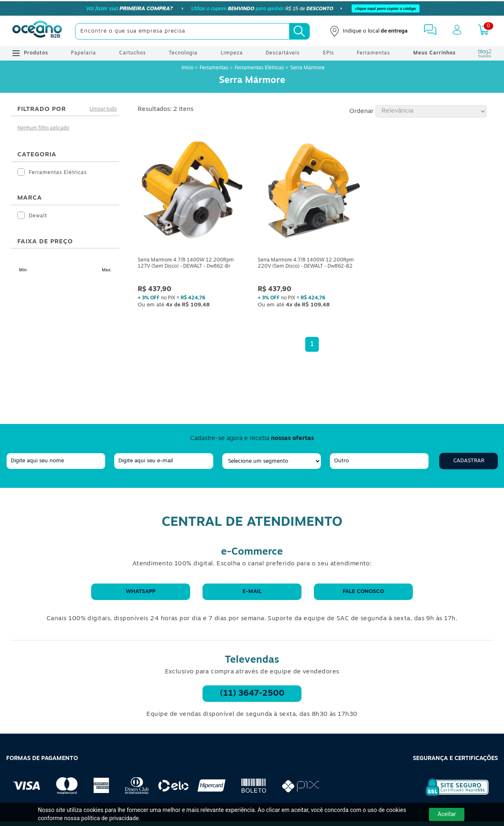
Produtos (30, 53)
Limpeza (232, 53)
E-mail (252, 591)
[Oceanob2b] (37, 31)
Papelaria (83, 53)
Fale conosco (363, 591)
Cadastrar (468, 461)
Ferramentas (373, 53)
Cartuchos (132, 53)
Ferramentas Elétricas (259, 68)
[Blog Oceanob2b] (485, 53)
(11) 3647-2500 (252, 694)
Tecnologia (183, 53)
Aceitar (447, 814)
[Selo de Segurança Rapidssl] (451, 796)
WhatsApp (140, 591)
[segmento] (271, 461)
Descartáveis (283, 53)
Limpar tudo (103, 109)
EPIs (328, 53)
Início (188, 68)
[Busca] (299, 31)
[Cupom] (252, 8)
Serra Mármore (307, 68)
